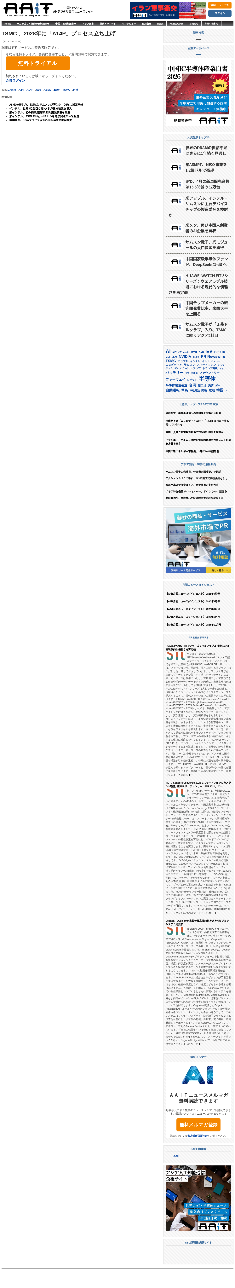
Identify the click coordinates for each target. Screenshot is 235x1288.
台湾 (75, 89)
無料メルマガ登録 (198, 1144)
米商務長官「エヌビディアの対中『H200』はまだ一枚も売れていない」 (197, 441)
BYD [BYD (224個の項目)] (194, 371)
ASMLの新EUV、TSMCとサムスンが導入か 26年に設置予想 (46, 105)
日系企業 (146, 23)
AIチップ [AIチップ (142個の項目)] (177, 371)
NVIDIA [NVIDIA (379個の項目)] (185, 376)
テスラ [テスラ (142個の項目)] (169, 387)
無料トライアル (219, 5)
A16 (38, 89)
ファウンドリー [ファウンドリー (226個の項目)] (209, 392)
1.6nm (12, 89)
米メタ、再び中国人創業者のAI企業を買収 (206, 247)
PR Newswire (176, 23)
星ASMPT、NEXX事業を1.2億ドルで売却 (206, 186)
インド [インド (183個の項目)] (205, 380)
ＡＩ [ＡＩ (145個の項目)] (227, 410)
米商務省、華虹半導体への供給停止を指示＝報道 (193, 432)
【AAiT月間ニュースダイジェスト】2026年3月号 (193, 620)
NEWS (160, 23)
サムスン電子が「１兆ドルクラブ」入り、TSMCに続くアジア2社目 (206, 348)
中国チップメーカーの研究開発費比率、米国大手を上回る (206, 327)
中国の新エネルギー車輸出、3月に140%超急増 (192, 470)
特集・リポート (108, 23)
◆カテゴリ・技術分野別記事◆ (33, 23)
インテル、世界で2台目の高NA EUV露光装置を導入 (40, 108)
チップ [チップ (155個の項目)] (221, 384)
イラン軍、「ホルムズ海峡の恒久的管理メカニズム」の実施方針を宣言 (198, 461)
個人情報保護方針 (197, 1154)
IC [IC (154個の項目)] (223, 371)
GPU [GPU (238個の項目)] (217, 371)
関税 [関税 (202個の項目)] (204, 409)
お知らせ (193, 23)
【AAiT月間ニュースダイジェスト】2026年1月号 (193, 636)
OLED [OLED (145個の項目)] (196, 376)
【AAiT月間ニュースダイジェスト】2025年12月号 (193, 643)
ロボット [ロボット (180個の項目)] (192, 398)
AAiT (176, 1175)
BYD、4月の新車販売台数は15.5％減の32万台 (207, 203)
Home (7, 23)
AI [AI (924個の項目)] (168, 370)
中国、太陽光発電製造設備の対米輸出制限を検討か (194, 451)
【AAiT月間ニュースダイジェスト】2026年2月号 (193, 628)
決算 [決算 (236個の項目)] (211, 404)
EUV (57, 89)
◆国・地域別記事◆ (65, 23)
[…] (191, 794)
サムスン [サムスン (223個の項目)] (189, 383)
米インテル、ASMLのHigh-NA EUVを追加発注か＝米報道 (44, 116)
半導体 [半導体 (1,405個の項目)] (207, 398)
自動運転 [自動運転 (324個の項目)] (173, 409)
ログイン (220, 13)
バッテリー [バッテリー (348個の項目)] (174, 392)
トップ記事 (88, 23)
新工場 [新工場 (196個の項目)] (202, 404)
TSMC (66, 89)
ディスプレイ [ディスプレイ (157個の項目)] (181, 387)
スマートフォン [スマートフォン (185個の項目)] (206, 384)
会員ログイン (15, 80)
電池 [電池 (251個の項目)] (212, 409)
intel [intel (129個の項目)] (168, 376)
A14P (29, 89)
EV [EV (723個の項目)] (209, 370)
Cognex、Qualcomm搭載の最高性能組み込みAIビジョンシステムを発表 (197, 941)
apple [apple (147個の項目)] (186, 371)
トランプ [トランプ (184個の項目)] (195, 387)
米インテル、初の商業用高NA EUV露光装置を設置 (39, 112)
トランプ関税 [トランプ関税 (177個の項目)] (210, 387)
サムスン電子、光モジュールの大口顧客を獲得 (206, 263)
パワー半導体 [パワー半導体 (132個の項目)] (191, 392)
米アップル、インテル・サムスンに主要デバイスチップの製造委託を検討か (198, 225)
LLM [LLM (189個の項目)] (174, 376)
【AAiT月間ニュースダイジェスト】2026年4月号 (193, 613)
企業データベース (198, 69)
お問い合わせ (211, 23)
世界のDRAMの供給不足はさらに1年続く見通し (206, 169)
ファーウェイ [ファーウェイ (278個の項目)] (175, 399)
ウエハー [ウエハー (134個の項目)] (215, 380)
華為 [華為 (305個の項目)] (184, 409)
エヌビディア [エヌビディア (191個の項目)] (174, 384)
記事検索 (198, 43)
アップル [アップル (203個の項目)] (183, 380)
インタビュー (129, 23)
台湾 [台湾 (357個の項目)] (192, 404)
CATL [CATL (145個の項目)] (201, 371)
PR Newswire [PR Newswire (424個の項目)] (213, 375)
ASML (47, 89)
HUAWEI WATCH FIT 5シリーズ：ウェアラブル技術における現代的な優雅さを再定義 (198, 303)
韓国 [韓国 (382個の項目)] (220, 409)
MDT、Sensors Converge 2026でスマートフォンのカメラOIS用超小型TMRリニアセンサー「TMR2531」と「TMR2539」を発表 (198, 803)
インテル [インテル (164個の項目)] (195, 380)
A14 (21, 89)
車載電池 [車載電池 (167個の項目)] (195, 409)
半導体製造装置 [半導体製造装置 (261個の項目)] (176, 404)
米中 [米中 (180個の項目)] (218, 404)
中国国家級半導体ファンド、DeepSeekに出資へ (206, 280)
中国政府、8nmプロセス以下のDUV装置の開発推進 (40, 120)
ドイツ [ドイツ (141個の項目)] (222, 387)
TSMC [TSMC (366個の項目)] (171, 380)
